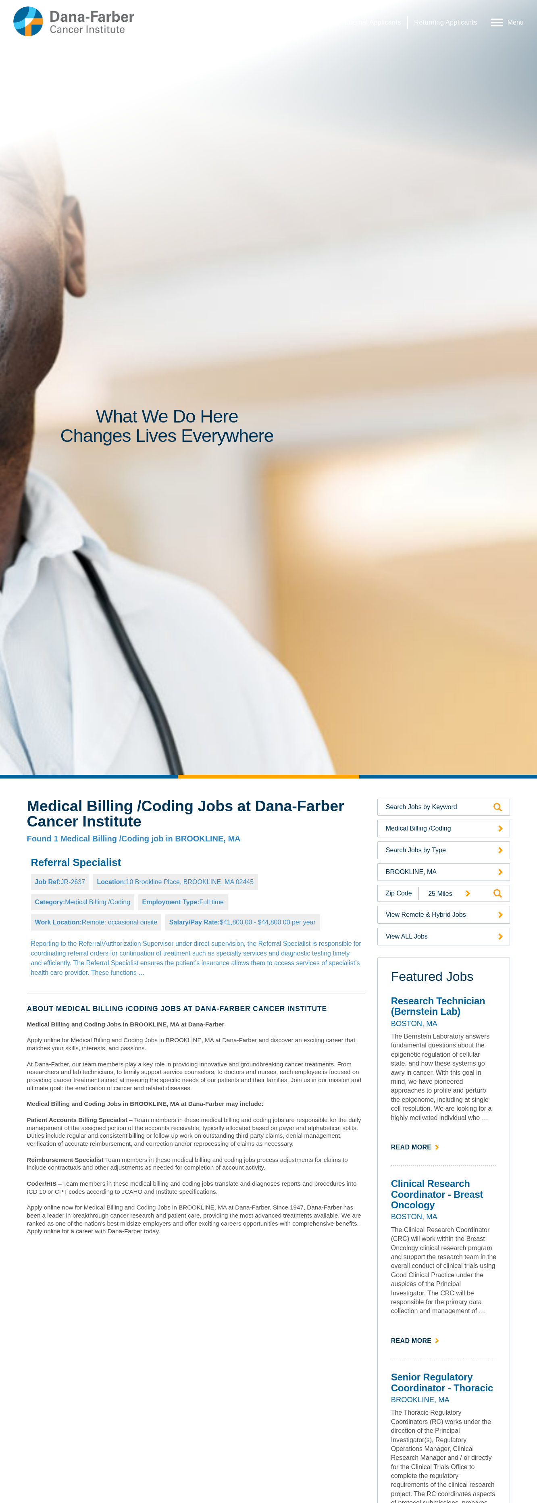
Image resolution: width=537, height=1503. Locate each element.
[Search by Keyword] (438, 807)
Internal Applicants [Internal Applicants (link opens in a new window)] (373, 22)
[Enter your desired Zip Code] (398, 893)
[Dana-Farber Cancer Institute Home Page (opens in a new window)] (73, 21)
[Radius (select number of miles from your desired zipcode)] (446, 893)
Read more (415, 1147)
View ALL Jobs (407, 936)
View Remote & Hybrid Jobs (426, 914)
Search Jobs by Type (416, 850)
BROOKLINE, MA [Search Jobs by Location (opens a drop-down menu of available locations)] (411, 871)
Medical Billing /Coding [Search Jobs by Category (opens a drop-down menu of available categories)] (418, 828)
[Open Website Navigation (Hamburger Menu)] (505, 21)
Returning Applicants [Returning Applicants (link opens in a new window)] (445, 22)
